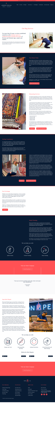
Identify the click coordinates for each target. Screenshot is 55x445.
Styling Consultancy (18, 390)
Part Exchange (17, 392)
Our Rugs (24, 4)
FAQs (29, 387)
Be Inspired (30, 389)
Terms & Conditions (31, 392)
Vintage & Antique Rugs (6, 387)
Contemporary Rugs (5, 390)
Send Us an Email (44, 389)
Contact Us (51, 4)
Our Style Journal (46, 4)
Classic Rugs (4, 389)
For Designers (36, 4)
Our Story (20, 4)
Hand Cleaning (17, 393)
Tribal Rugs (4, 393)
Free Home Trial (17, 387)
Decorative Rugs (5, 392)
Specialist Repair (18, 395)
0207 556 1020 (43, 387)
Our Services (30, 4)
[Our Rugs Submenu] (26, 4)
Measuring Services (18, 389)
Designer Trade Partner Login (33, 390)
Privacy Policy (30, 393)
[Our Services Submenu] (32, 4)
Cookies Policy (30, 395)
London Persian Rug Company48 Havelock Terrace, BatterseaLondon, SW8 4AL (46, 391)
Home (17, 4)
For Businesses (41, 4)
